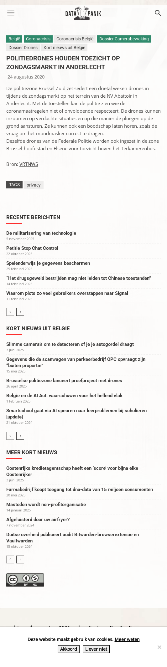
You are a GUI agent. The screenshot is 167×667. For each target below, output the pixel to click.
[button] (11, 13)
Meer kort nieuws (31, 452)
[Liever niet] (159, 647)
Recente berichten (33, 217)
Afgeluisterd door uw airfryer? (38, 519)
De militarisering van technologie (41, 233)
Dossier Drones (23, 47)
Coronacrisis (38, 38)
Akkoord (68, 649)
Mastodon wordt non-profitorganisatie (46, 504)
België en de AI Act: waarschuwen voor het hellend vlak (64, 395)
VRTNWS (28, 164)
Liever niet (96, 649)
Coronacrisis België (74, 38)
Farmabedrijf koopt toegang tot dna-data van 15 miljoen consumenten (79, 489)
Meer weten (127, 639)
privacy (34, 184)
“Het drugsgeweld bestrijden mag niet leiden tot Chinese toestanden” (78, 278)
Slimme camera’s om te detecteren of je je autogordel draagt (70, 344)
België (14, 38)
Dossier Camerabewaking (124, 38)
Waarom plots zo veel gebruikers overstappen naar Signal (67, 293)
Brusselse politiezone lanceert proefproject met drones (64, 380)
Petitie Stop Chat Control (32, 248)
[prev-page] (10, 312)
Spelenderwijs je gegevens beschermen (48, 263)
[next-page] (20, 312)
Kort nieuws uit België (64, 47)
